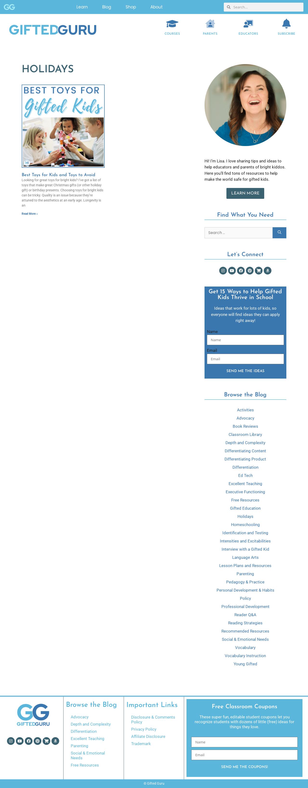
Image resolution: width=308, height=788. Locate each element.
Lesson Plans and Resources (245, 565)
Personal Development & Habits (245, 590)
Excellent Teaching (245, 483)
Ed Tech (245, 475)
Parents (210, 33)
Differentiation (245, 467)
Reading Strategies (245, 623)
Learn (82, 7)
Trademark (141, 743)
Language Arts (245, 557)
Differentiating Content (245, 450)
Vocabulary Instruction (245, 655)
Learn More (245, 193)
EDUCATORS (248, 33)
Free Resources (245, 500)
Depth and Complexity (245, 442)
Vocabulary (245, 647)
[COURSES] (172, 23)
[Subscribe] (286, 23)
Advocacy (245, 418)
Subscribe (286, 33)
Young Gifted (245, 663)
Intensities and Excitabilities (245, 541)
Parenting (245, 573)
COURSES (172, 33)
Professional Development (245, 606)
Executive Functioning (245, 491)
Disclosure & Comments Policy (153, 719)
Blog (106, 7)
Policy (245, 598)
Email (212, 350)
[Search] (279, 232)
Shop (131, 7)
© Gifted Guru (154, 783)
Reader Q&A (245, 614)
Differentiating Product (245, 459)
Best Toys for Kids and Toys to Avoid (58, 175)
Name (212, 331)
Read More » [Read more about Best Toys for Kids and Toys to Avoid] (30, 213)
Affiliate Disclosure (148, 736)
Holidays (245, 516)
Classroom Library (245, 434)
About (156, 7)
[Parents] (210, 23)
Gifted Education (245, 508)
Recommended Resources (245, 631)
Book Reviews (245, 426)
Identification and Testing (245, 532)
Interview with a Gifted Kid (245, 549)
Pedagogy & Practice (245, 582)
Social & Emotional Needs (245, 639)
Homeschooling (245, 524)
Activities (245, 409)
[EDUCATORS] (248, 23)
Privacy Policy (143, 729)
